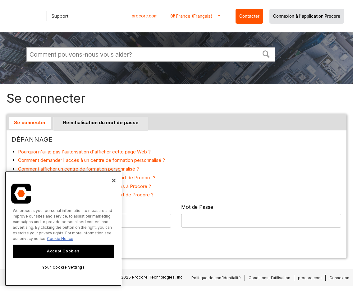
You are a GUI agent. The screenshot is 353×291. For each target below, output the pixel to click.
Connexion (339, 277)
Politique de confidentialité (216, 277)
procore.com (145, 15)
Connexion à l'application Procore (306, 16)
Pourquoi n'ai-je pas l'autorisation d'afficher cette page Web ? (84, 152)
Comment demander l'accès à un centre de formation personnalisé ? (91, 160)
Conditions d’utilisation (269, 277)
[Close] (114, 180)
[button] (266, 53)
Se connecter (30, 122)
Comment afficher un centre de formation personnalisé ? (78, 169)
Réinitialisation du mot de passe (101, 122)
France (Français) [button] (194, 16)
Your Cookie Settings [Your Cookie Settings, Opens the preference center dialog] (63, 267)
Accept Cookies (63, 251)
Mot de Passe (197, 207)
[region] (63, 228)
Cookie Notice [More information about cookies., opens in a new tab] (60, 238)
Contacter (249, 16)
